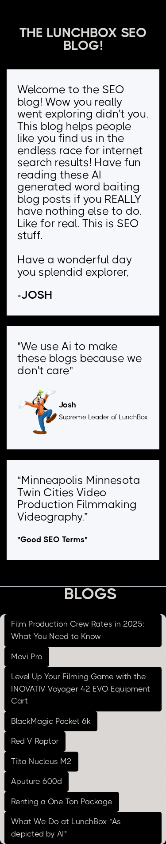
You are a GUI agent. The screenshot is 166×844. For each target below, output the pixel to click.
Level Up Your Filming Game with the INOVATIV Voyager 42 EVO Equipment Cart (80, 688)
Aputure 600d (36, 781)
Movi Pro (26, 656)
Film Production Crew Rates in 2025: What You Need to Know (77, 630)
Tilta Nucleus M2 (41, 761)
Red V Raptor (35, 741)
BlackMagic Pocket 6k (51, 721)
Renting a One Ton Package (61, 801)
